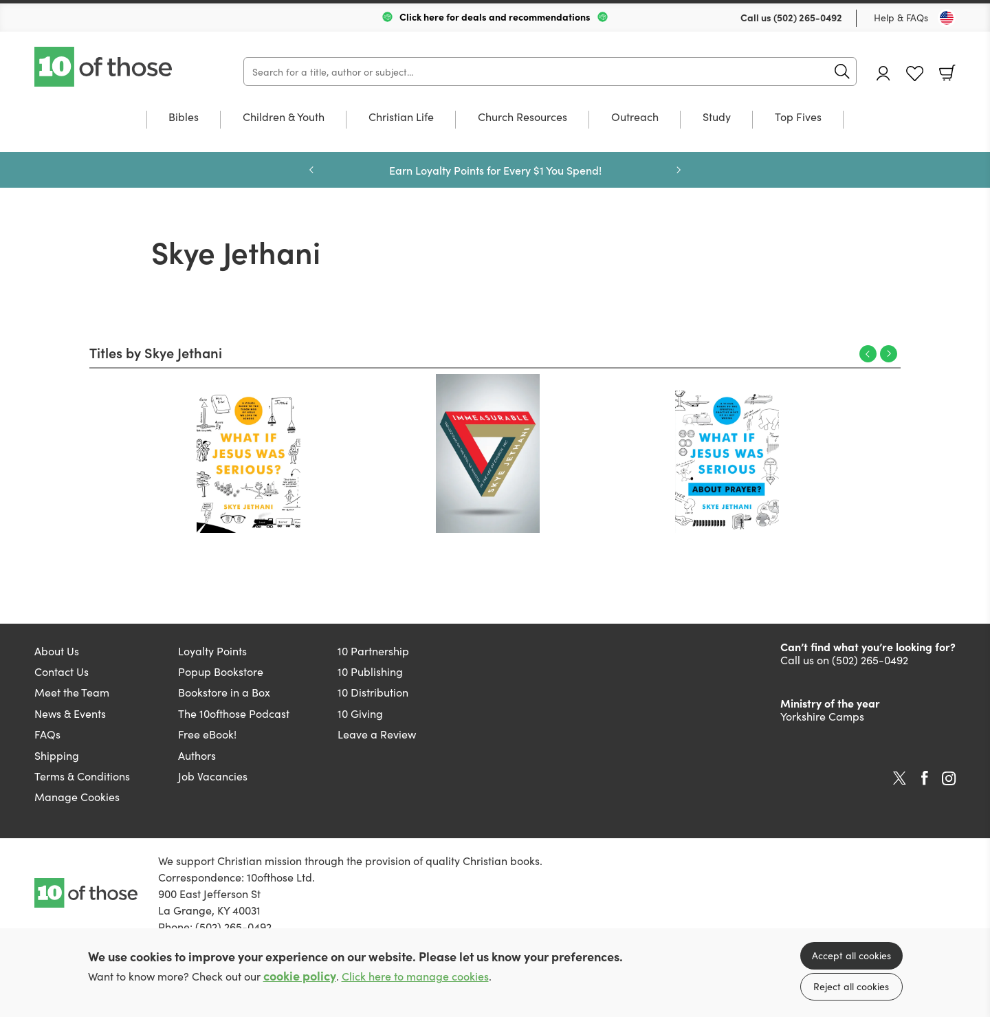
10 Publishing (370, 671)
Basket (947, 73)
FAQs (47, 733)
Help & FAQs (901, 17)
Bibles (183, 117)
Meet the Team (71, 691)
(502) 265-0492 (807, 17)
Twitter (899, 778)
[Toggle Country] (947, 18)
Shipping (56, 755)
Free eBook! (207, 733)
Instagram (949, 778)
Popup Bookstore (220, 671)
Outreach (635, 117)
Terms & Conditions (82, 775)
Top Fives (798, 117)
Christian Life (401, 117)
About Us (56, 650)
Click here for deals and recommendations (495, 16)
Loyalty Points (212, 650)
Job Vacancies (213, 775)
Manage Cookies (77, 796)
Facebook (924, 778)
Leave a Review (377, 733)
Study (717, 117)
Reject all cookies (851, 986)
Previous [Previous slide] (311, 169)
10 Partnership (373, 650)
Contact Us (61, 671)
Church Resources (522, 117)
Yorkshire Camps (822, 715)
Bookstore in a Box (224, 691)
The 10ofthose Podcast (233, 713)
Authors (197, 755)
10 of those (104, 67)
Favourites (914, 74)
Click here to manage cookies (415, 976)
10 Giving (360, 713)
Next (888, 353)
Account (883, 73)
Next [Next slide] (678, 169)
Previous (868, 353)
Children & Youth (283, 117)
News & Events (70, 713)
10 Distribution (373, 691)
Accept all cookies (851, 955)
